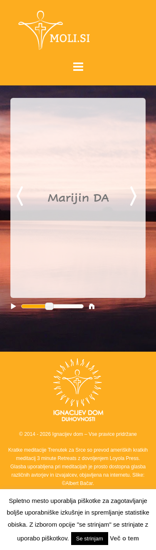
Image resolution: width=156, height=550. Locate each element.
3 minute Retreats (57, 458)
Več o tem (124, 538)
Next (134, 196)
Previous (21, 196)
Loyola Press (124, 458)
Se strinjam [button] (89, 538)
